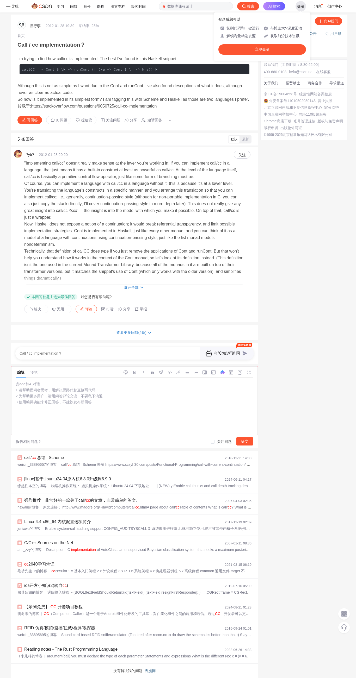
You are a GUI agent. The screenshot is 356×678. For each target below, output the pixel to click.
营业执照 (325, 101)
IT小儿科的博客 (29, 656)
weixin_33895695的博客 (37, 635)
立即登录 (262, 49)
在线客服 (323, 72)
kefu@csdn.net (301, 72)
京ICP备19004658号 (280, 94)
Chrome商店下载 (277, 121)
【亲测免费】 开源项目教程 (53, 607)
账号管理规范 (304, 121)
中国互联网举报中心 (280, 114)
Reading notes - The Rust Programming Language (71, 649)
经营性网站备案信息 (315, 94)
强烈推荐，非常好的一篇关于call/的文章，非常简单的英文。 (82, 500)
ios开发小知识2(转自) (46, 585)
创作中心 (334, 6)
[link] (21, 36)
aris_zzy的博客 (29, 550)
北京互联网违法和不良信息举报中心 (293, 107)
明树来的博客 (28, 614)
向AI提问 (328, 21)
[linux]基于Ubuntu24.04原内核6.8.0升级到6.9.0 (67, 479)
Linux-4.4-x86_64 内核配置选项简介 (57, 521)
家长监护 (331, 107)
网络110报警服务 (313, 114)
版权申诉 (271, 128)
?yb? (30, 155)
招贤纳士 (293, 83)
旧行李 (35, 26)
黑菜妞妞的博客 (30, 592)
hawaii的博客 (28, 507)
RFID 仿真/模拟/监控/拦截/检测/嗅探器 (59, 628)
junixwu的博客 (29, 528)
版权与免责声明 (330, 121)
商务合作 (315, 83)
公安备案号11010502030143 (292, 101)
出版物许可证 (291, 128)
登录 (300, 6)
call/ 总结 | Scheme (44, 457)
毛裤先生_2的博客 (32, 571)
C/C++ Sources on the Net (48, 543)
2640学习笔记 (39, 564)
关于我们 (271, 83)
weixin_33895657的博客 (37, 464)
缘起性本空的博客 (32, 486)
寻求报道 (336, 83)
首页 (21, 36)
